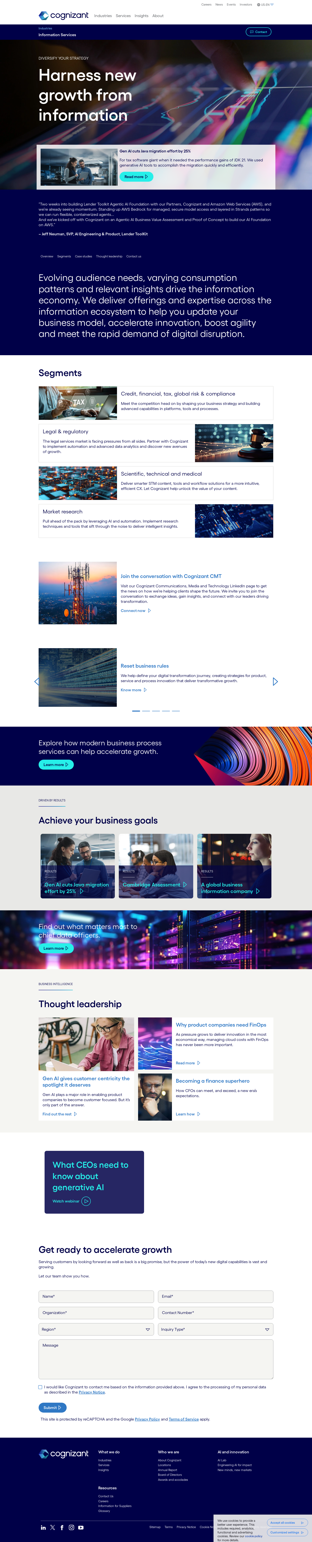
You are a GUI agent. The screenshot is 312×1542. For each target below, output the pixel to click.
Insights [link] (103, 1469)
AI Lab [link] (222, 1460)
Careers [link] (103, 1501)
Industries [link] (104, 1460)
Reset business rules (146, 666)
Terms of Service (184, 1419)
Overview (47, 256)
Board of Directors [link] (170, 1474)
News (219, 4)
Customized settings (284, 1532)
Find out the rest (57, 1114)
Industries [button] (103, 16)
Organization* (55, 1312)
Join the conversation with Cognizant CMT (173, 576)
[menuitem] (206, 5)
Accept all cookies (282, 1522)
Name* (49, 1296)
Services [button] (123, 16)
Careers (206, 4)
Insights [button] (141, 16)
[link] (63, 15)
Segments (64, 256)
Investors (246, 4)
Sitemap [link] (155, 1526)
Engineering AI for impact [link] (235, 1464)
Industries (45, 28)
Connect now (133, 610)
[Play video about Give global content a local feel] (67, 1195)
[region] (263, 1528)
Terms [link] (169, 1526)
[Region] (96, 1329)
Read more (134, 177)
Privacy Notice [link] (186, 1526)
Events (231, 4)
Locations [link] (164, 1464)
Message (50, 1345)
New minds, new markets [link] (235, 1469)
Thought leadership (109, 256)
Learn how (185, 1114)
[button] (264, 5)
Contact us (133, 256)
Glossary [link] (104, 1510)
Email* (167, 1296)
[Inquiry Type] (215, 1329)
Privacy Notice (92, 1392)
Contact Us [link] (105, 1496)
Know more (131, 690)
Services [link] (103, 1464)
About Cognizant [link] (169, 1460)
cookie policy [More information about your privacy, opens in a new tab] (253, 1536)
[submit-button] (53, 1407)
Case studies (83, 256)
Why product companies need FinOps (222, 1025)
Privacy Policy (147, 1419)
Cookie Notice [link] (209, 1526)
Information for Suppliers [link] (115, 1505)
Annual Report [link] (167, 1469)
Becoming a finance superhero (214, 1081)
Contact (261, 32)
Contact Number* (178, 1312)
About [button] (158, 16)
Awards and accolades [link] (173, 1479)
